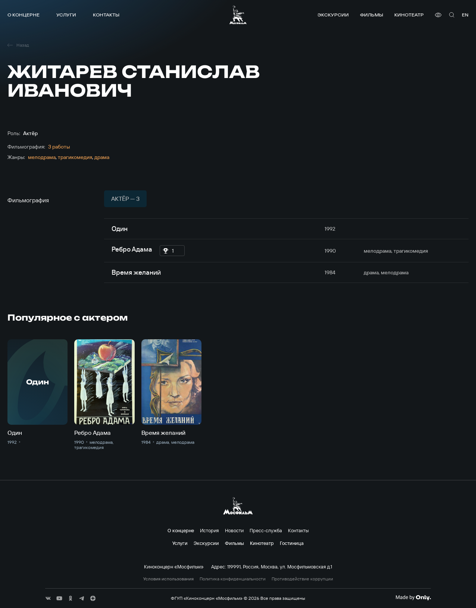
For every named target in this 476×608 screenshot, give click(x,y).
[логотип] (238, 14)
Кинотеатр (409, 15)
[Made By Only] (413, 598)
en (465, 15)
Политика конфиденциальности (233, 579)
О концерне (23, 15)
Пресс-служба (266, 530)
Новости (234, 530)
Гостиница (292, 543)
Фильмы (371, 15)
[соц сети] (48, 598)
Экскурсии (333, 15)
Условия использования (168, 579)
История (209, 530)
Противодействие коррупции (302, 579)
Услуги (66, 15)
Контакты (106, 15)
